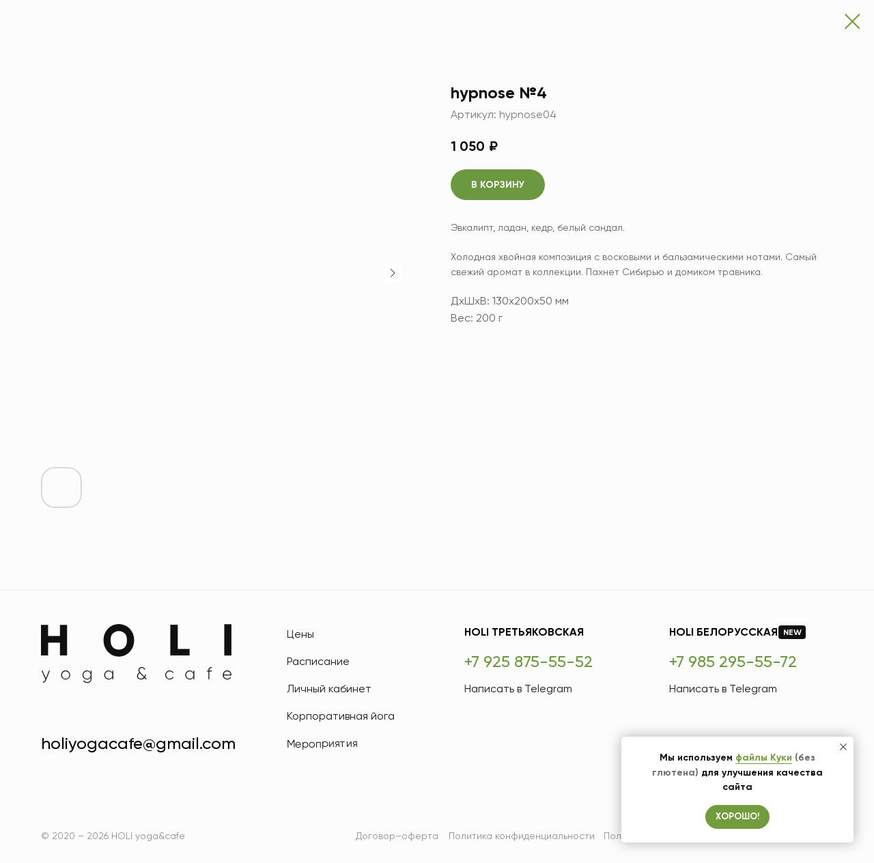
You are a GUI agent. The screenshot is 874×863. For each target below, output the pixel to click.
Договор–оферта (397, 835)
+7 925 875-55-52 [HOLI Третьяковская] (528, 661)
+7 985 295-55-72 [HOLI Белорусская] (733, 661)
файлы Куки (763, 757)
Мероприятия (322, 743)
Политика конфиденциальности (522, 835)
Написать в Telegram (518, 688)
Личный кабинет (329, 688)
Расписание (318, 661)
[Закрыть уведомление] (843, 747)
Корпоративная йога (341, 715)
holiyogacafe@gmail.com (138, 743)
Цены (300, 633)
